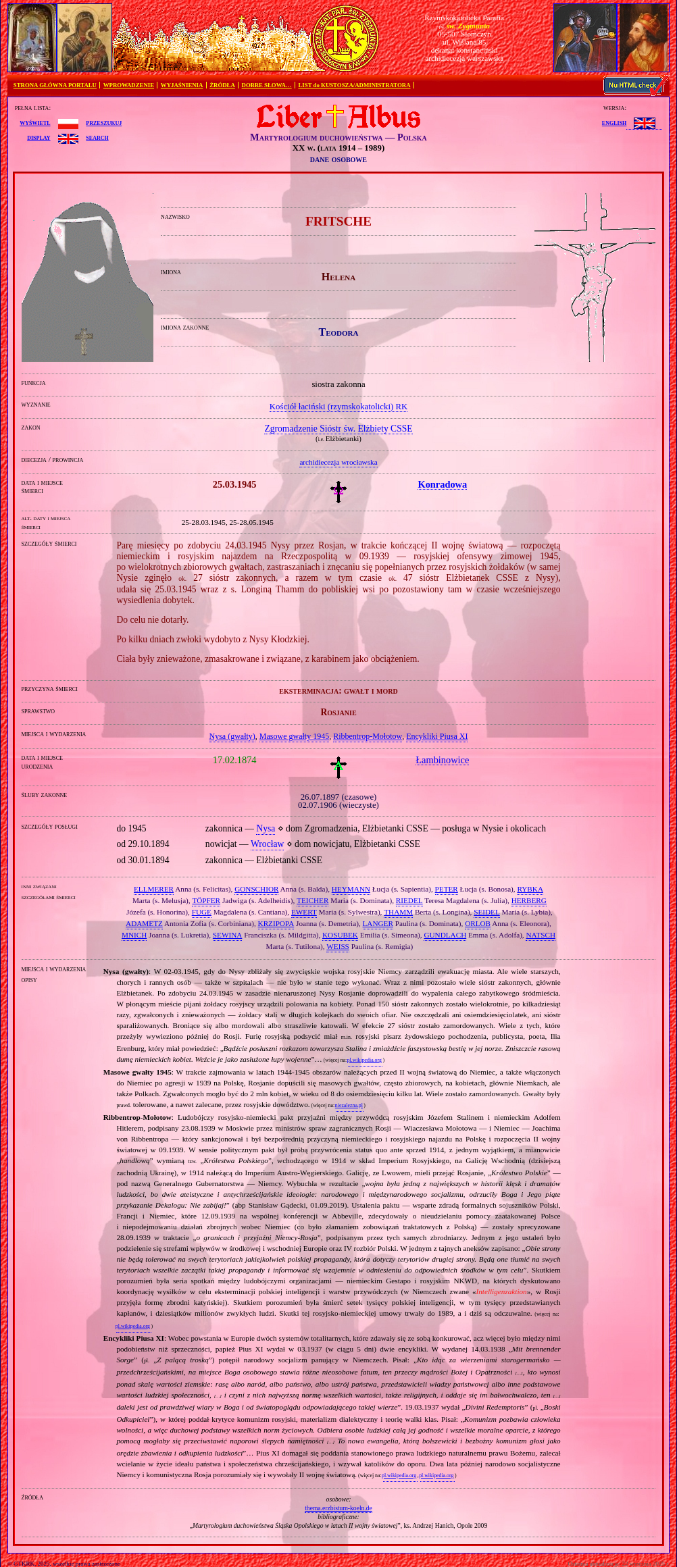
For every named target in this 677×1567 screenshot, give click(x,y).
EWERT (304, 912)
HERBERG (529, 900)
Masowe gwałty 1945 (294, 736)
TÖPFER (206, 900)
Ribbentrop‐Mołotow (367, 736)
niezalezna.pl (349, 1105)
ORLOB (478, 923)
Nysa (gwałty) (232, 736)
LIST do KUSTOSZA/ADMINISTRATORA (354, 85)
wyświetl (35, 122)
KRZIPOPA (276, 923)
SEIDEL (487, 912)
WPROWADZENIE (128, 85)
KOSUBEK (340, 935)
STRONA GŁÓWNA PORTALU (55, 85)
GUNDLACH (445, 935)
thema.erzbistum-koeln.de (338, 1508)
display (38, 137)
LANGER (378, 923)
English (614, 122)
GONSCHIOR (256, 889)
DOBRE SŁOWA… (267, 85)
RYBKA (530, 889)
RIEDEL (409, 900)
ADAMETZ (144, 923)
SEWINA (228, 935)
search (97, 137)
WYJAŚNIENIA (182, 85)
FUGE (201, 912)
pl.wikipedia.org (364, 1060)
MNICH (134, 935)
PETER (446, 889)
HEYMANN (351, 889)
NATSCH (540, 935)
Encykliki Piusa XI (437, 736)
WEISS (337, 946)
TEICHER (312, 900)
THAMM (398, 912)
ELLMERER (154, 889)
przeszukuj (104, 122)
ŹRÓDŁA (222, 85)
